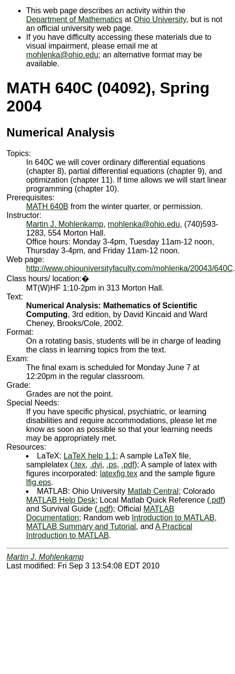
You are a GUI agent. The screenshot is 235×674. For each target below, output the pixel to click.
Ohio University (159, 19)
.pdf (127, 464)
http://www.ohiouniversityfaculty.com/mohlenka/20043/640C (129, 268)
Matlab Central (153, 491)
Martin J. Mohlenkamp (64, 224)
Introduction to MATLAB (173, 517)
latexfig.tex (118, 473)
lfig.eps (38, 482)
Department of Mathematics (74, 19)
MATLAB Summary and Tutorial (81, 526)
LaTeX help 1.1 (90, 456)
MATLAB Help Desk (60, 500)
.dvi (96, 464)
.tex (79, 464)
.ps (111, 464)
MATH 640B (47, 206)
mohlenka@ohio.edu (62, 55)
